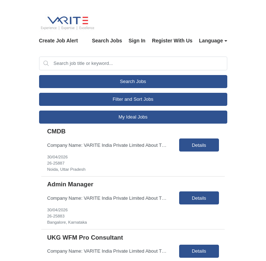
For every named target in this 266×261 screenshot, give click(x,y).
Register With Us (172, 41)
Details (199, 145)
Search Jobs (107, 41)
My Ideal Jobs (132, 117)
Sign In (136, 41)
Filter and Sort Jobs (133, 99)
